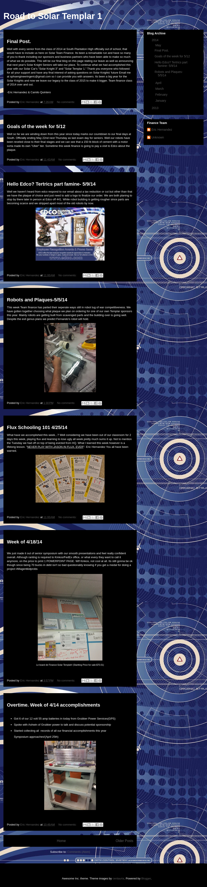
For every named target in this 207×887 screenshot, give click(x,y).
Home (61, 841)
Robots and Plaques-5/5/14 (37, 299)
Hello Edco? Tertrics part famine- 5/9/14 (51, 184)
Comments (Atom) (78, 851)
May (158, 45)
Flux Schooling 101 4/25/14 (37, 427)
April (158, 83)
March (160, 88)
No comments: (66, 102)
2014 (155, 40)
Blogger (146, 878)
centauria (118, 878)
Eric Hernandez (161, 129)
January (161, 100)
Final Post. (19, 41)
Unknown (157, 137)
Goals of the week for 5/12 (36, 126)
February (161, 94)
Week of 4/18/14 (24, 542)
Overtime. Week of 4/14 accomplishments (53, 705)
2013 (155, 108)
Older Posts (124, 841)
